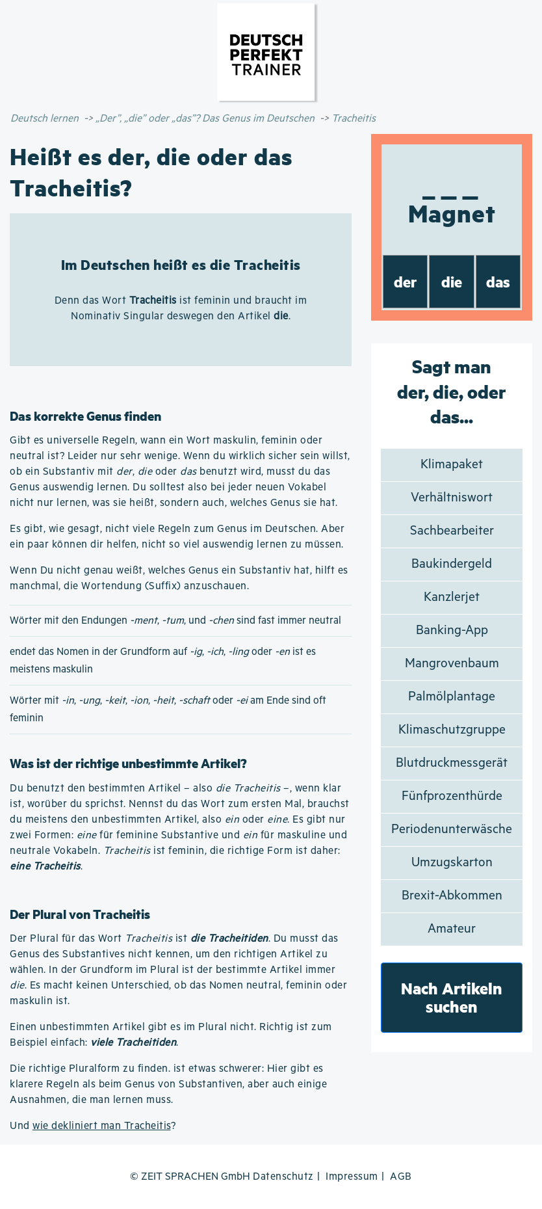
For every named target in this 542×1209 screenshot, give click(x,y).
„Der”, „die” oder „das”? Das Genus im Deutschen (205, 119)
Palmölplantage (451, 696)
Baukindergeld (451, 564)
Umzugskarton (452, 862)
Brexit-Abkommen (452, 895)
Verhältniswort (452, 497)
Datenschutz (283, 1177)
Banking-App (452, 630)
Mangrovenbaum (452, 663)
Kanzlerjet (452, 597)
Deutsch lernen (44, 119)
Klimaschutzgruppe (452, 730)
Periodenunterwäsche (451, 829)
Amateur (452, 929)
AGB (401, 1177)
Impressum (352, 1177)
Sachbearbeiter (452, 531)
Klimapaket (451, 464)
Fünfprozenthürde (452, 796)
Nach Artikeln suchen (451, 997)
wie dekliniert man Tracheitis (101, 1126)
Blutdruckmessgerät (452, 763)
